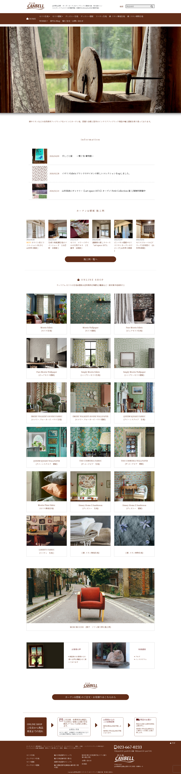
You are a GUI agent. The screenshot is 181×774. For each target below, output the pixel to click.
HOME (31, 18)
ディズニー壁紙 (87, 16)
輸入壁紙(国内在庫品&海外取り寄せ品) (66, 766)
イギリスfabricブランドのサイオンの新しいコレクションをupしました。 (96, 173)
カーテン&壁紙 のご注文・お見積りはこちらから (90, 697)
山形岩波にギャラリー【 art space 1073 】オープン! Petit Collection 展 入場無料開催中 (104, 190)
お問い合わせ (87, 760)
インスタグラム (140, 659)
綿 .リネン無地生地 (117, 16)
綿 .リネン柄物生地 (135, 16)
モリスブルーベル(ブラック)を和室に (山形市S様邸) (145, 245)
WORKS (42, 21)
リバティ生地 (101, 16)
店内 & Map (55, 21)
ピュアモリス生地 (32, 758)
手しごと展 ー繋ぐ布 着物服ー (78, 155)
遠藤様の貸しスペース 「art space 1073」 (101, 244)
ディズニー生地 (71, 16)
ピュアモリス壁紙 (32, 765)
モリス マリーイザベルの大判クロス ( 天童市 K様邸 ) (79, 245)
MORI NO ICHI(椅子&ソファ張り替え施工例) (94, 756)
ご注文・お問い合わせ (73, 21)
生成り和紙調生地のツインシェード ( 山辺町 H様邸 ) (57, 245)
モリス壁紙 (57, 16)
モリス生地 (43, 16)
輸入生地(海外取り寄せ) (62, 758)
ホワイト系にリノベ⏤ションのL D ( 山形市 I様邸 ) (35, 245)
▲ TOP (172, 743)
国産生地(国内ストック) (62, 762)
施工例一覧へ (90, 259)
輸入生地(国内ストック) (62, 755)
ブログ (137, 656)
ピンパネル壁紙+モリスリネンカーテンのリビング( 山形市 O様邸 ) (123, 246)
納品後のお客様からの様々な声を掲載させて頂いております (77, 659)
